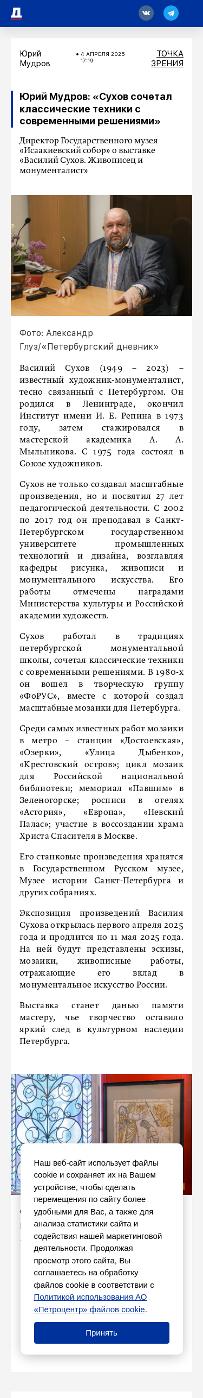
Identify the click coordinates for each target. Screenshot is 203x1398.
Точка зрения (167, 58)
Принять (101, 1332)
